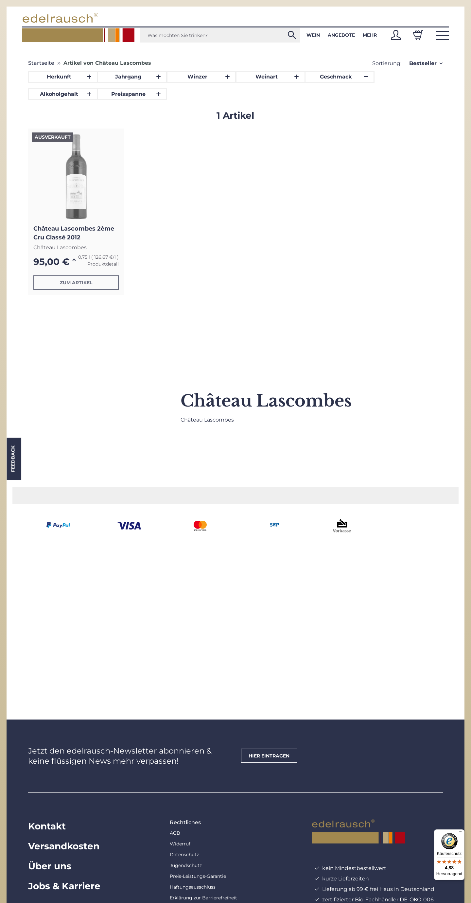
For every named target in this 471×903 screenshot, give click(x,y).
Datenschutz (184, 855)
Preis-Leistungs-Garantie (198, 876)
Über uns (49, 866)
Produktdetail (103, 264)
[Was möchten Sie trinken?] (220, 35)
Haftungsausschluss (193, 887)
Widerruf (180, 844)
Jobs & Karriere (64, 886)
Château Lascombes (60, 247)
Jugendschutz (186, 865)
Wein (313, 35)
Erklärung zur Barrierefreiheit (203, 898)
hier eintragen (269, 756)
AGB (175, 833)
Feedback (13, 458)
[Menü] (460, 833)
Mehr (370, 35)
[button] (396, 35)
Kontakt (47, 826)
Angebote (341, 35)
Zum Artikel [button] (76, 283)
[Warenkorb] (418, 35)
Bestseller (423, 63)
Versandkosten (63, 846)
